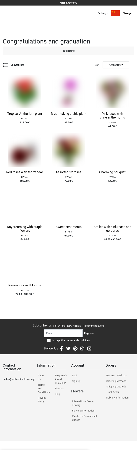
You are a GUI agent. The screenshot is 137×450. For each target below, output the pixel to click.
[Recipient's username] (63, 333)
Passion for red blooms (24, 285)
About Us (41, 377)
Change (127, 13)
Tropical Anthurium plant (24, 113)
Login (75, 375)
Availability (115, 64)
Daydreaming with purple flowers (24, 228)
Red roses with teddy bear (24, 172)
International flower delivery (83, 403)
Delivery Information (117, 397)
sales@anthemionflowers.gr (18, 379)
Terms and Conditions (43, 388)
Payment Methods (116, 375)
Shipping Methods (116, 386)
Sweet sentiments (69, 227)
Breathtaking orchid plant (68, 113)
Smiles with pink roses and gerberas (112, 228)
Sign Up (76, 381)
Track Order (112, 392)
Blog (57, 394)
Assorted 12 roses (68, 172)
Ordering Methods (116, 381)
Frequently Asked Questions (60, 379)
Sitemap (59, 388)
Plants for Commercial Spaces (84, 418)
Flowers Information (83, 410)
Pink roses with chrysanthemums (112, 115)
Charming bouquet (112, 172)
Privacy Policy (42, 399)
